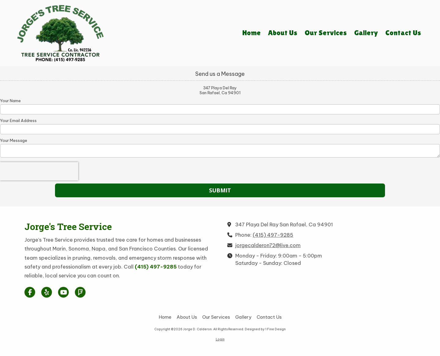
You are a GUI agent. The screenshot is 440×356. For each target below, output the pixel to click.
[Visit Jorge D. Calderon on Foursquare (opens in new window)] (80, 292)
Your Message (13, 140)
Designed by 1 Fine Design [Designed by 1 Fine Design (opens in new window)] (265, 329)
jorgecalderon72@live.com (268, 245)
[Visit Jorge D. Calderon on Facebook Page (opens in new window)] (29, 292)
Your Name (10, 100)
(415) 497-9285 (273, 235)
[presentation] (39, 171)
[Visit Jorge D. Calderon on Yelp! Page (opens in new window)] (46, 292)
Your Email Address (18, 120)
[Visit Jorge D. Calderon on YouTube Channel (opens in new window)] (63, 292)
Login (220, 339)
